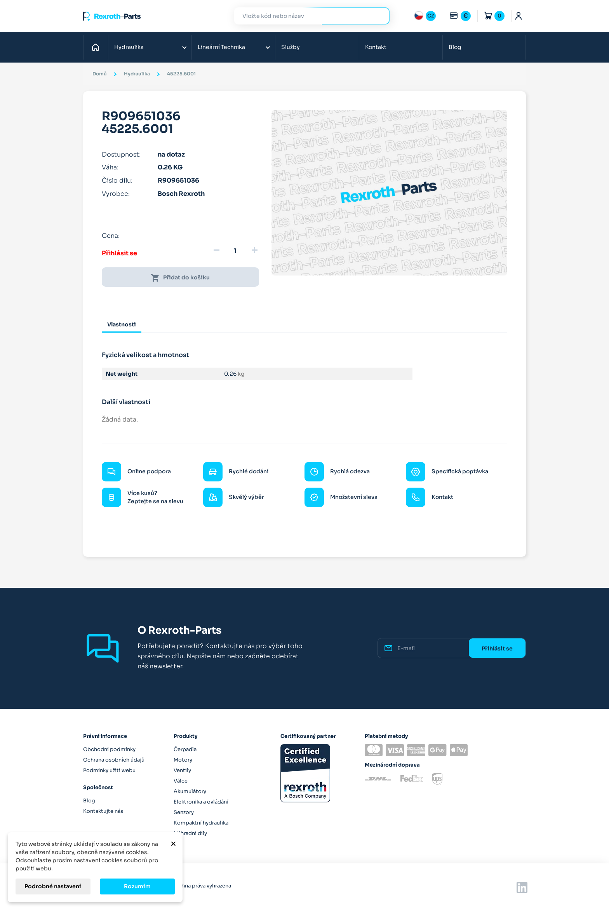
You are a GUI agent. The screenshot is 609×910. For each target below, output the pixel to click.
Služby (290, 47)
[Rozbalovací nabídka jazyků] (424, 16)
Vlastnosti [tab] (121, 324)
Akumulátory (190, 791)
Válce (181, 781)
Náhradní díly (190, 833)
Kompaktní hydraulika (201, 822)
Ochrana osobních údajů (113, 760)
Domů (97, 47)
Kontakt (375, 47)
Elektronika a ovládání (201, 801)
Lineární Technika (221, 47)
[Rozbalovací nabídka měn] (459, 16)
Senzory (184, 812)
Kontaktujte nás (103, 811)
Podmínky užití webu (109, 770)
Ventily (182, 770)
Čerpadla (185, 749)
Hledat (379, 16)
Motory (183, 760)
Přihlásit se (119, 253)
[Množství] (235, 251)
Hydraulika (129, 47)
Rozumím (137, 886)
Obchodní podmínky (109, 749)
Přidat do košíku (180, 277)
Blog (455, 47)
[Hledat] (306, 16)
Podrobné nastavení (52, 886)
